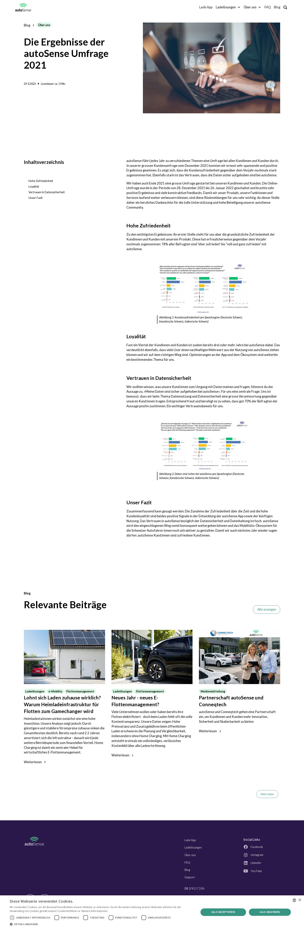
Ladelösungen (193, 847)
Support (190, 877)
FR (192, 888)
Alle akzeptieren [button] (223, 912)
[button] (228, 7)
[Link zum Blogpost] (64, 657)
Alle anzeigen (266, 609)
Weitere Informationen (94, 911)
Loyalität (33, 186)
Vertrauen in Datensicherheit (46, 192)
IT (197, 888)
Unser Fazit (35, 197)
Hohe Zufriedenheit (40, 181)
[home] (23, 7)
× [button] (299, 900)
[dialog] (152, 912)
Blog (277, 7)
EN (202, 888)
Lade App (205, 7)
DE (186, 888)
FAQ (267, 7)
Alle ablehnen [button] (270, 912)
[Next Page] (267, 794)
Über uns (190, 855)
